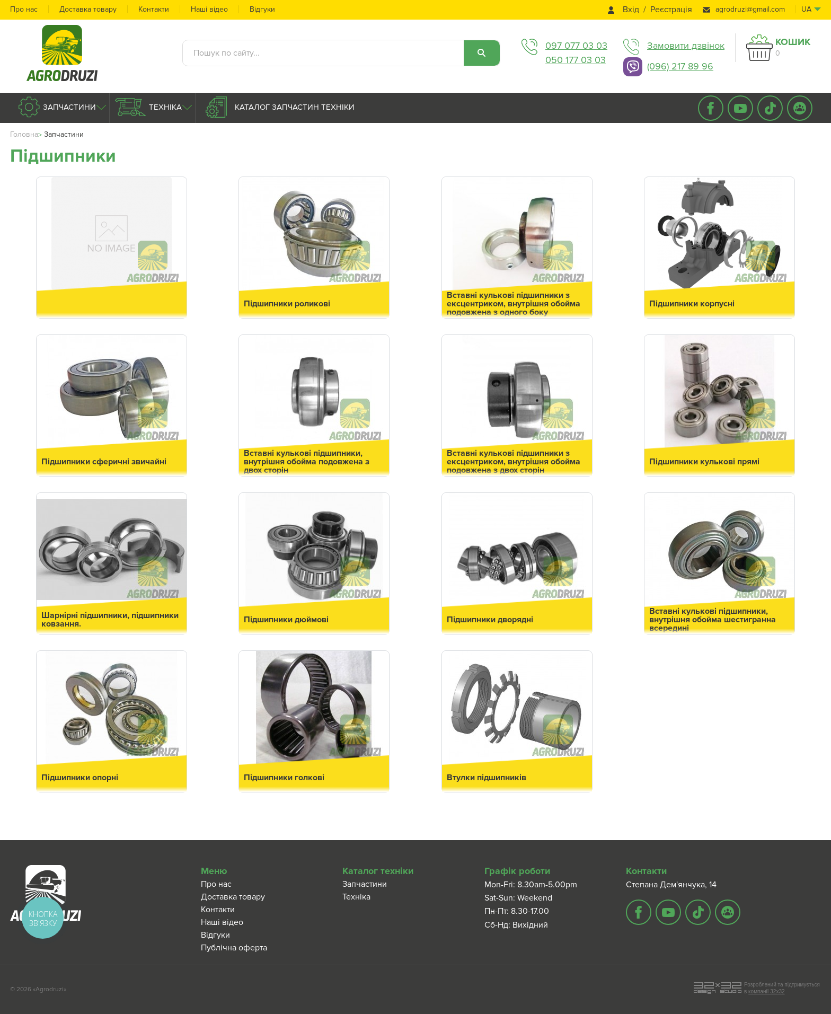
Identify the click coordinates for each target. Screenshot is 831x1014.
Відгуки (262, 9)
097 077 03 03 (576, 45)
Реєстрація (671, 9)
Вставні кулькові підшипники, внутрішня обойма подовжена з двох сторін (306, 461)
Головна (24, 134)
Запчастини (68, 107)
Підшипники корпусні (692, 303)
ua (806, 9)
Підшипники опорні (79, 777)
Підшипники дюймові (286, 619)
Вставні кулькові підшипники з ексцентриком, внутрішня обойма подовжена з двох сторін (513, 461)
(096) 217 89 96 (680, 66)
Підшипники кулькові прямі (704, 461)
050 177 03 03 (575, 60)
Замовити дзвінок (685, 45)
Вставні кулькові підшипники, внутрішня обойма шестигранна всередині (712, 619)
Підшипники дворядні (490, 619)
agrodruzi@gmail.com (750, 9)
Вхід (631, 9)
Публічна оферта (234, 947)
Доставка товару (88, 9)
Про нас (24, 9)
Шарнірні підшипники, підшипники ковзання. (110, 619)
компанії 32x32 (766, 991)
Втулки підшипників (486, 777)
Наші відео (209, 9)
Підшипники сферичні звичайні (103, 461)
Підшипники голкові (284, 777)
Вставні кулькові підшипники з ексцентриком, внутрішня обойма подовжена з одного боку (513, 303)
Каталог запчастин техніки (294, 107)
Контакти (153, 9)
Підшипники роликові (287, 303)
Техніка (164, 107)
